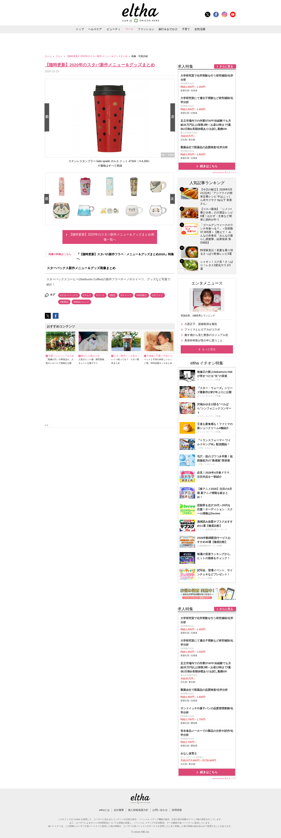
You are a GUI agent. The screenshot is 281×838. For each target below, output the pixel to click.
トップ (80, 29)
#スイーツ (126, 295)
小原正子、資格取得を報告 (200, 324)
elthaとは (104, 810)
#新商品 (64, 302)
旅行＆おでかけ (168, 29)
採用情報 (177, 810)
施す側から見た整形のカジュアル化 (206, 334)
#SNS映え (141, 295)
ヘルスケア (95, 29)
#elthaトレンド (81, 302)
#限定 (113, 295)
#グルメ (87, 295)
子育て (186, 29)
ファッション (146, 29)
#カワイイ (157, 295)
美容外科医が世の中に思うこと (203, 340)
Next (173, 117)
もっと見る (209, 349)
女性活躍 (199, 29)
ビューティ (113, 29)
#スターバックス (69, 295)
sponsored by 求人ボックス (224, 172)
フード (129, 29)
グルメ (59, 56)
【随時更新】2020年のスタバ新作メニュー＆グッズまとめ (97, 56)
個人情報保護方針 (138, 810)
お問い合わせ (160, 810)
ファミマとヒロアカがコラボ (202, 329)
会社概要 (119, 810)
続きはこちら (209, 166)
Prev (47, 117)
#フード (100, 295)
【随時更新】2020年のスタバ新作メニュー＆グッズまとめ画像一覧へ (111, 237)
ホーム (48, 56)
